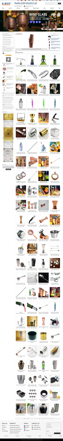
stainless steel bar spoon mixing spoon (32, 356)
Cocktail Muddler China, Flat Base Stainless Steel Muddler (32, 167)
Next (39, 418)
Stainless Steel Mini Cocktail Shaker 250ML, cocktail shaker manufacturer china (32, 197)
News (45, 8)
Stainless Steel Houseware (15, 427)
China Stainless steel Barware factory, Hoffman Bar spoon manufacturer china (55, 80)
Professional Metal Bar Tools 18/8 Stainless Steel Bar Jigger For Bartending (55, 48)
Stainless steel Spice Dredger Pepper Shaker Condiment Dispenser (10, 66)
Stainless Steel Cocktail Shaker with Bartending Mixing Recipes (55, 415)
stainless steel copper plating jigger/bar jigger (55, 211)
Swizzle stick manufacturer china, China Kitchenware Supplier (54, 255)
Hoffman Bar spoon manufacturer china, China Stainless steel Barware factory (32, 66)
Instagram (26, 430)
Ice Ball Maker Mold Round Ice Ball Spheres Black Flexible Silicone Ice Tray (55, 385)
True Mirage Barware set (44, 152)
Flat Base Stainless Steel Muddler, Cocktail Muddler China (21, 197)
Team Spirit (26, 8)
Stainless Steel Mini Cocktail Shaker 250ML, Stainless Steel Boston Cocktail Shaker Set (55, 95)
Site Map (50, 435)
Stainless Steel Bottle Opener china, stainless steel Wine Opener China (32, 109)
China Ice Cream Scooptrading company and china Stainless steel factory (44, 313)
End (41, 418)
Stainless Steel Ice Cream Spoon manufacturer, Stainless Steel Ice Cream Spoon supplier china (21, 284)
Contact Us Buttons (57, 433)
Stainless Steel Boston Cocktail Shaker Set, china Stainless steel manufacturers (55, 298)
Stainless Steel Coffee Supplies (7, 37)
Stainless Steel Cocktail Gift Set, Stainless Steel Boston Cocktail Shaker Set (43, 95)
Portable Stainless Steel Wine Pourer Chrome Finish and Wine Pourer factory (21, 313)
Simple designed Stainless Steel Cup (32, 342)
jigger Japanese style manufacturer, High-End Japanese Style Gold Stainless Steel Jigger (44, 182)
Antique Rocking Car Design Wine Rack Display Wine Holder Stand (55, 327)
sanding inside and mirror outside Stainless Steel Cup (43, 342)
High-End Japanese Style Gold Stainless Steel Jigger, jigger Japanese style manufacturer (44, 211)
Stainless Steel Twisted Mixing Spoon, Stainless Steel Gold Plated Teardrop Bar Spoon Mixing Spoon (21, 298)
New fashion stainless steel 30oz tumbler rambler (54, 371)
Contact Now (8, 55)
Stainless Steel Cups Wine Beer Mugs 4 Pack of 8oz (55, 400)
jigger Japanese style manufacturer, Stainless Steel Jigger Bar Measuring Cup (43, 226)
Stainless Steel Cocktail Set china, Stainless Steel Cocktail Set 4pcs (55, 197)
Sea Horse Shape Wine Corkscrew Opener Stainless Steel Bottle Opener (10, 79)
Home (3, 8)
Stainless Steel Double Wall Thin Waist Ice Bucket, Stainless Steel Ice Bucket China (43, 138)
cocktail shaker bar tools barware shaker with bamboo (55, 356)
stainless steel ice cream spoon (21, 356)
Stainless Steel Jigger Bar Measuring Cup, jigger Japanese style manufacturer (21, 168)
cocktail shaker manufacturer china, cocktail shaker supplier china (32, 269)
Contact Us (52, 8)
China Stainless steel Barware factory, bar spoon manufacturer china (21, 66)
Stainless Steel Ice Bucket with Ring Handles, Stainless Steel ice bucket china (32, 138)
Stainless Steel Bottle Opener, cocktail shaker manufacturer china (43, 240)
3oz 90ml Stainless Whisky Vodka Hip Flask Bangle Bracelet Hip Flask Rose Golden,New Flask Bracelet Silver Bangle (54, 182)
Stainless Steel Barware (6, 44)
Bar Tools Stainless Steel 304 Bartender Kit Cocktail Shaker (55, 44)
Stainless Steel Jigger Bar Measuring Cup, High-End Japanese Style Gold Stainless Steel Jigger (21, 138)
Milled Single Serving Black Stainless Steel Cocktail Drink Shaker (43, 415)
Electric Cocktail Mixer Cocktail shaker (43, 371)
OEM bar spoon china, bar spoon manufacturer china (32, 284)
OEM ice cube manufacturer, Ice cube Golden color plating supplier (21, 124)
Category (5, 32)
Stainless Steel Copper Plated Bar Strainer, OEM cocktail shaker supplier (32, 240)
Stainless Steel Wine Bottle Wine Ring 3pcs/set (43, 400)
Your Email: (49, 425)
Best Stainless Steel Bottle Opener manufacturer (55, 313)
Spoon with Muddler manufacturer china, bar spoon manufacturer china (21, 95)
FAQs (60, 8)
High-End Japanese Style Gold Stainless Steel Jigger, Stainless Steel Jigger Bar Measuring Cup (32, 124)
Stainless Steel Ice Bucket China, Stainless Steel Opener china (55, 240)
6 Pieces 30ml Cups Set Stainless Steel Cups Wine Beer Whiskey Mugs (21, 415)
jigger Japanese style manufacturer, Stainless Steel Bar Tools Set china (32, 211)
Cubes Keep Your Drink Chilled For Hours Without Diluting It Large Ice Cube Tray (21, 400)
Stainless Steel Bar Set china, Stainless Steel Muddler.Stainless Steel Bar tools (32, 80)
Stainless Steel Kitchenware (7, 42)
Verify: (48, 431)
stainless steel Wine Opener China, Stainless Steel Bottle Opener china (55, 109)
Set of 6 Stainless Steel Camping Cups (32, 414)
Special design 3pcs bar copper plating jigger (21, 226)
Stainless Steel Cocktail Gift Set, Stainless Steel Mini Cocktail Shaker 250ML (21, 109)
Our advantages (5, 431)
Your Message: (49, 427)
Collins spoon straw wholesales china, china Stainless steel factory (55, 284)
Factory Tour (28, 435)
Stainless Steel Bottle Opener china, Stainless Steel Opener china (43, 109)
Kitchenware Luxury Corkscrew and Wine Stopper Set (43, 385)
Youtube (26, 427)
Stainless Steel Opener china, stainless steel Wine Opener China (55, 124)
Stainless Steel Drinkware (7, 39)
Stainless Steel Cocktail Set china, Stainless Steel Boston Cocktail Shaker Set (55, 153)
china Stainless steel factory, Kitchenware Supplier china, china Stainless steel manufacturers (21, 182)
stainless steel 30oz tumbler (20, 341)
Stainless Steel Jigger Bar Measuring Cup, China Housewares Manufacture (43, 255)
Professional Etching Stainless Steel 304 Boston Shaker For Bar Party (55, 42)
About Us (10, 8)
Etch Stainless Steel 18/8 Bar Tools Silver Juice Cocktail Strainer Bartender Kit (55, 39)
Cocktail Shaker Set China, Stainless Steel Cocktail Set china (20, 153)
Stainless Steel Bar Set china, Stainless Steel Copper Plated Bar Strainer (21, 80)
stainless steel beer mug (9, 73)
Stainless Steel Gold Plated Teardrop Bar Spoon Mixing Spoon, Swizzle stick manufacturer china (32, 153)
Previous (28, 418)
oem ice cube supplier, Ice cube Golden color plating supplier (55, 138)
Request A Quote (36, 8)
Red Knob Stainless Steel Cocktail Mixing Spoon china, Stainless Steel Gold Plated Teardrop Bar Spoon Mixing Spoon (32, 182)
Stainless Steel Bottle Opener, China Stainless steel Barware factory (32, 298)
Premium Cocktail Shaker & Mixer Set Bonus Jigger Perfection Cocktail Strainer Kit (32, 371)
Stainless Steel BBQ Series (7, 35)
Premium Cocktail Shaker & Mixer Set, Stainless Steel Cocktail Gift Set (43, 124)
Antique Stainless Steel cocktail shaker (21, 371)
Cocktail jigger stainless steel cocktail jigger (43, 356)
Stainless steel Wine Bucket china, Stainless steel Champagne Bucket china (20, 240)
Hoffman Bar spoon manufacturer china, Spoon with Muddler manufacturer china (32, 95)
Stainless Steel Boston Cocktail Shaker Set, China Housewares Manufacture (21, 269)
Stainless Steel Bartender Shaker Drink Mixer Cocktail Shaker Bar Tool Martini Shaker (32, 385)
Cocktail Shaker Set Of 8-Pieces (55, 35)
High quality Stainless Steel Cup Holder (32, 400)
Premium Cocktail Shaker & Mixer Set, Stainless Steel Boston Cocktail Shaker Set (43, 197)
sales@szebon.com (29, 6)
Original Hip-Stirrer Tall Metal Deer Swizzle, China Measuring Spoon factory (43, 284)
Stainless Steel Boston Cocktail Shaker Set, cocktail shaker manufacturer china (55, 226)
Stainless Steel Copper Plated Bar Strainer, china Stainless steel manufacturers (43, 298)
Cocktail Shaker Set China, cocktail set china (43, 167)
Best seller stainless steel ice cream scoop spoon (55, 342)
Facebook (26, 425)
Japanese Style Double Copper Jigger (43, 327)
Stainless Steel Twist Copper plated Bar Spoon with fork (55, 167)
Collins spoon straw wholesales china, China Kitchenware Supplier (32, 255)
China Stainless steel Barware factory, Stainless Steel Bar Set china (55, 66)
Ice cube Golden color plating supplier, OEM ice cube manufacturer (55, 269)
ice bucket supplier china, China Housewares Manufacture (21, 255)
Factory (3, 429)
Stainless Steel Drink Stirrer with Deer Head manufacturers (32, 327)
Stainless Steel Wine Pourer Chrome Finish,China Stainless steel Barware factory (32, 313)
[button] (62, 21)
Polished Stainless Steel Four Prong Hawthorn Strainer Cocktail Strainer (10, 86)
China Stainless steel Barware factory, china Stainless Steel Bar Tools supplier (43, 66)
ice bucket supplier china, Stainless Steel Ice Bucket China (21, 211)
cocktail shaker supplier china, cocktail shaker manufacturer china (44, 269)
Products (18, 8)
